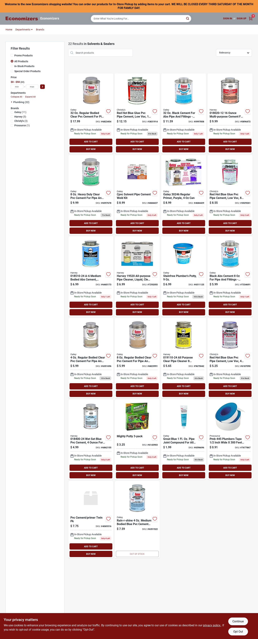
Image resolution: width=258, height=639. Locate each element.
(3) (21, 120)
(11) (20, 112)
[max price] (32, 86)
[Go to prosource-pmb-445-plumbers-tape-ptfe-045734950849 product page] (230, 439)
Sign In (227, 18)
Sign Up (241, 18)
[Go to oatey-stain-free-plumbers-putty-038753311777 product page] (183, 276)
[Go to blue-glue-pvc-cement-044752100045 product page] (137, 519)
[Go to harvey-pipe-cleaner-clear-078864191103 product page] (183, 358)
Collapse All (16, 97)
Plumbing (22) (21, 102)
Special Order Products (27, 71)
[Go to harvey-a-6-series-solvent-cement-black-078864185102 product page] (90, 276)
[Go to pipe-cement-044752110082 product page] (230, 195)
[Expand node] (12, 102)
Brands (40, 29)
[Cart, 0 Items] (250, 18)
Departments (22, 29)
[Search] (187, 18)
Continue (238, 621)
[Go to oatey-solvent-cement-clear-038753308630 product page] (90, 195)
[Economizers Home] (22, 18)
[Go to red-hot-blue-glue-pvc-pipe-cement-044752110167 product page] (137, 113)
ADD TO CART (91, 141)
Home (9, 29)
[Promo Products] (12, 55)
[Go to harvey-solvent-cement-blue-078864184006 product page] (90, 439)
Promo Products (23, 55)
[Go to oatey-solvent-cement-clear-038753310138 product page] (137, 358)
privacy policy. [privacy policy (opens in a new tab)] (212, 625)
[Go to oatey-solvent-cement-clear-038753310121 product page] (90, 358)
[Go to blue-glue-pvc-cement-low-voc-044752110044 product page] (230, 358)
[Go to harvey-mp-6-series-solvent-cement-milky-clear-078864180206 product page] (230, 113)
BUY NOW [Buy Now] (91, 149)
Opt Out (238, 631)
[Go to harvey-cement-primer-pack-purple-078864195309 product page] (90, 519)
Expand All (30, 97)
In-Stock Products (24, 66)
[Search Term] (141, 18)
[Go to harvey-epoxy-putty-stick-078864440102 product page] (137, 439)
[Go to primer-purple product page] (137, 195)
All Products (21, 61)
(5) (20, 116)
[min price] (17, 86)
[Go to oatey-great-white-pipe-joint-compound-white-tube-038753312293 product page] (183, 439)
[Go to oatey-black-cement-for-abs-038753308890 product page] (230, 276)
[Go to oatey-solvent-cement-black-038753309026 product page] (183, 113)
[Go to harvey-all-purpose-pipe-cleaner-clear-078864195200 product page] (137, 276)
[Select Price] (42, 86)
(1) (22, 125)
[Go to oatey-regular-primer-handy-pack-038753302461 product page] (183, 195)
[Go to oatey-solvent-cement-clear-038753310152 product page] (90, 113)
